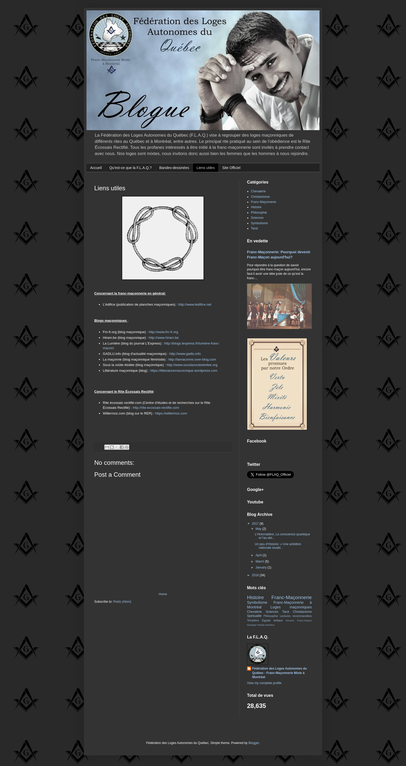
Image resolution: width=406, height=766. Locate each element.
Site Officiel (231, 168)
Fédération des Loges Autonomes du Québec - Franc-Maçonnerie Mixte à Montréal (279, 673)
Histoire (256, 207)
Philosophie (259, 212)
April (259, 555)
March (260, 561)
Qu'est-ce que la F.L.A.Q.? (130, 168)
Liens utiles (206, 168)
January (261, 567)
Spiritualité (254, 616)
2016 (256, 575)
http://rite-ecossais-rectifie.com (156, 408)
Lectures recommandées (296, 615)
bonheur (269, 624)
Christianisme (260, 197)
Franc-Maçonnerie (263, 202)
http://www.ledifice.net (194, 304)
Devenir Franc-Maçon (299, 620)
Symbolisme (259, 223)
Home (163, 594)
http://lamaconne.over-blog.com (192, 359)
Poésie (261, 624)
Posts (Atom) (122, 601)
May (259, 529)
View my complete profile (264, 683)
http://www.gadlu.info (185, 354)
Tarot (254, 228)
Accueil (96, 168)
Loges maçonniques (291, 607)
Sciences (257, 218)
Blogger (253, 743)
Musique (251, 624)
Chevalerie (258, 191)
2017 (256, 523)
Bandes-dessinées (174, 168)
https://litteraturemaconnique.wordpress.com (183, 371)
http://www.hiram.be (164, 338)
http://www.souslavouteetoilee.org (191, 365)
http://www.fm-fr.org (163, 332)
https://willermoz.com (171, 413)
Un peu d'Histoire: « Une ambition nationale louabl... (278, 546)
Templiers (253, 620)
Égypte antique (272, 620)
